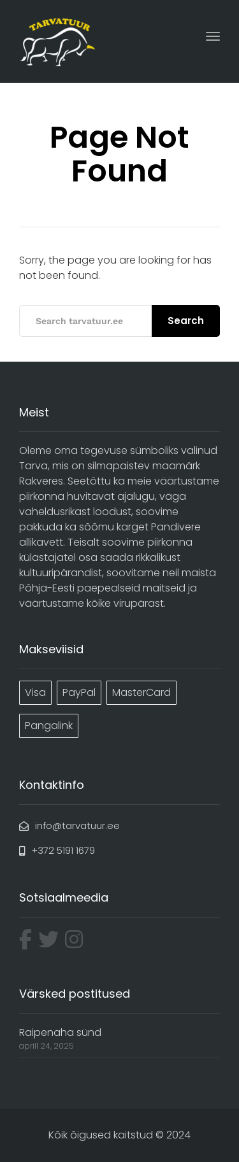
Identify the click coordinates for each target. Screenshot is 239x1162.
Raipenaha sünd (60, 1032)
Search (186, 320)
